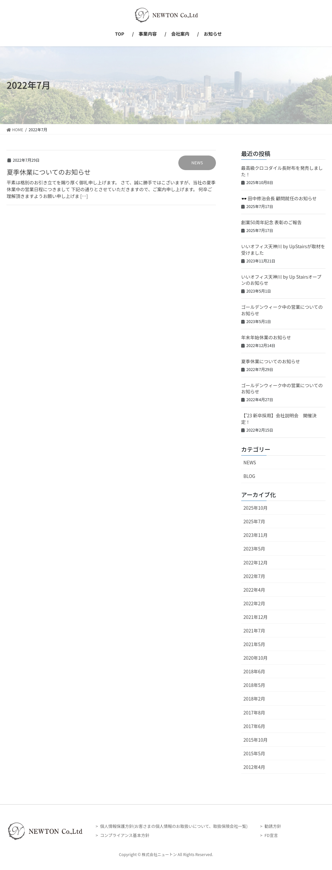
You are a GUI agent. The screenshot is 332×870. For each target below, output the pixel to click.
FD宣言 (271, 835)
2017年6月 (254, 726)
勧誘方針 (273, 826)
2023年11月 (255, 535)
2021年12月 (255, 617)
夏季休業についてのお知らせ (48, 172)
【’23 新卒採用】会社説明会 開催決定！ (279, 418)
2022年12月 (255, 562)
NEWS (197, 162)
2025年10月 (255, 508)
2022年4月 (254, 589)
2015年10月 (255, 740)
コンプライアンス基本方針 (124, 835)
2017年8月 (254, 712)
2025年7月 (254, 521)
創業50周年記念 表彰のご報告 (271, 222)
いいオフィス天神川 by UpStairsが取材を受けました (283, 249)
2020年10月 (255, 658)
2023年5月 (254, 548)
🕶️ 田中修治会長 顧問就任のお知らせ (279, 198)
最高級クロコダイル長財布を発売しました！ (282, 171)
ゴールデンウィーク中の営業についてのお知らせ (282, 310)
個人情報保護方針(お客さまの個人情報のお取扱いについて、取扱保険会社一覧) (174, 826)
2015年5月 (254, 753)
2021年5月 (254, 644)
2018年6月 (254, 671)
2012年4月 (254, 767)
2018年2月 (254, 698)
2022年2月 (254, 603)
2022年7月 (254, 576)
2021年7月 (254, 630)
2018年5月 (254, 685)
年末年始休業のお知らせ (266, 337)
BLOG (249, 476)
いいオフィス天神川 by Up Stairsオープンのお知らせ (281, 279)
